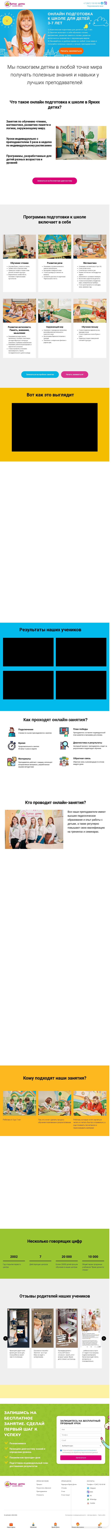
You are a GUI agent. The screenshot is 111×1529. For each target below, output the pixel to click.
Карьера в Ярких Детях (69, 1484)
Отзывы (64, 1488)
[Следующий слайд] (104, 1338)
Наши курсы (11, 1525)
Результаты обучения (44, 1488)
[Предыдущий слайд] (5, 1338)
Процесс (39, 1484)
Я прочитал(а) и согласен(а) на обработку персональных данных (79, 1451)
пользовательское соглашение (84, 1450)
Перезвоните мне (95, 6)
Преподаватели (42, 1491)
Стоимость (40, 1495)
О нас (63, 1491)
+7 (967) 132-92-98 (91, 3)
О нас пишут (65, 1495)
